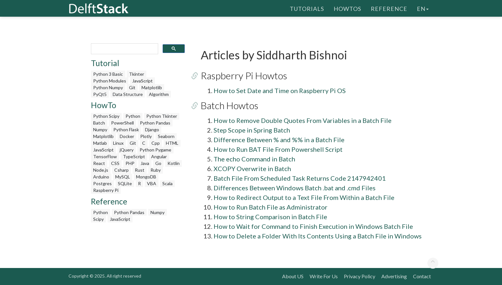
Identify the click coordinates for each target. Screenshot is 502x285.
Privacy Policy (359, 276)
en (423, 8)
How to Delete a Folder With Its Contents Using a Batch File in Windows (318, 236)
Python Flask (126, 129)
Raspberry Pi (105, 190)
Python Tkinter (161, 116)
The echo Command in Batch (254, 159)
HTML (172, 143)
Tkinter (136, 74)
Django (152, 129)
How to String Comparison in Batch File (270, 216)
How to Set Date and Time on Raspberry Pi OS (280, 90)
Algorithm (159, 94)
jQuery (127, 149)
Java (145, 163)
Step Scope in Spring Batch (252, 130)
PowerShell (122, 122)
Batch (99, 122)
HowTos (347, 8)
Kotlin (173, 163)
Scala (167, 183)
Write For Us (324, 276)
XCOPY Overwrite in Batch (252, 168)
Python (132, 116)
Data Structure (128, 94)
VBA (151, 183)
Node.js (100, 170)
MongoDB (146, 176)
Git (132, 87)
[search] (124, 49)
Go (158, 163)
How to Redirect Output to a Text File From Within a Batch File (304, 197)
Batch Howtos (229, 105)
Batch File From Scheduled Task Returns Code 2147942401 (300, 178)
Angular (159, 156)
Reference (389, 8)
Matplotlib (152, 87)
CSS (115, 163)
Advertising (394, 276)
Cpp (155, 143)
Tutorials (307, 8)
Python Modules (109, 80)
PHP (129, 163)
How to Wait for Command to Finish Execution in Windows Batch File (313, 226)
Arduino (101, 176)
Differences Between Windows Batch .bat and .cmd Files (295, 188)
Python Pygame (155, 149)
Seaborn (166, 136)
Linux (118, 143)
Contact (422, 276)
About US (293, 276)
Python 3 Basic (108, 74)
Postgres (102, 183)
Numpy (100, 129)
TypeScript (134, 156)
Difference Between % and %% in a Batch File (279, 139)
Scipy (98, 219)
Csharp (121, 170)
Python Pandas (155, 122)
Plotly (146, 136)
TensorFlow (105, 156)
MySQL (122, 176)
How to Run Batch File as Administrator (271, 207)
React (99, 163)
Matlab (100, 143)
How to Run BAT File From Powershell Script (278, 149)
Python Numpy (108, 87)
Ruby (155, 170)
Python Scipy (106, 116)
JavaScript (142, 80)
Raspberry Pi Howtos (244, 75)
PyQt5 (100, 94)
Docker (127, 136)
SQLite (125, 183)
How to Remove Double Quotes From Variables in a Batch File (303, 120)
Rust (139, 170)
